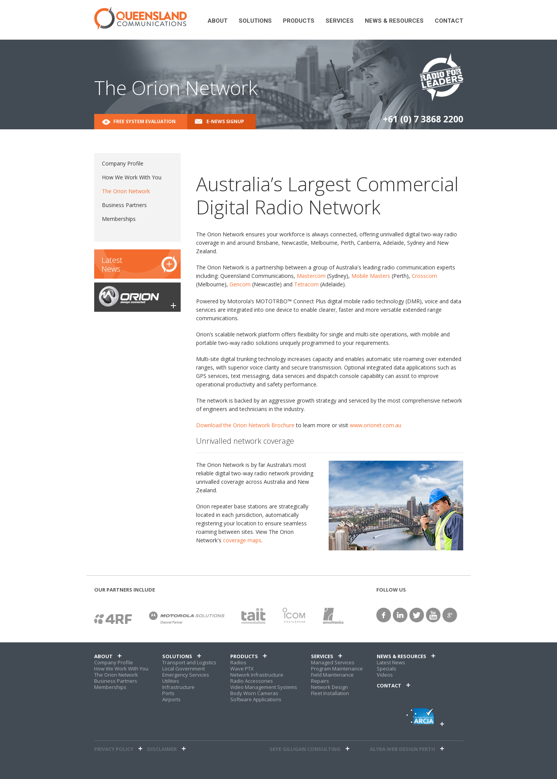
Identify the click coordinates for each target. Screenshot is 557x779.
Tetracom (306, 284)
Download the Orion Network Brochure (245, 425)
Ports (168, 693)
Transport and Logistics (189, 662)
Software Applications (255, 699)
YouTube (433, 615)
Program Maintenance (337, 668)
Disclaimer (162, 749)
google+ (449, 615)
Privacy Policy (113, 749)
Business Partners (124, 205)
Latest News (391, 662)
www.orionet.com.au (375, 425)
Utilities (170, 680)
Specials (386, 668)
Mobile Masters (370, 275)
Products (298, 21)
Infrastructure (178, 687)
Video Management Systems (263, 687)
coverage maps (242, 540)
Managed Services (332, 662)
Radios (238, 662)
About (218, 21)
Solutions (255, 21)
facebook (383, 615)
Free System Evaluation (144, 121)
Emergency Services (185, 674)
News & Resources (394, 21)
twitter (416, 615)
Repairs (320, 680)
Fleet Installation (330, 693)
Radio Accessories (251, 680)
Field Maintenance (332, 674)
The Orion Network (126, 191)
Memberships (119, 218)
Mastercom (311, 275)
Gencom (240, 284)
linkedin (400, 615)
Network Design (329, 687)
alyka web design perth (402, 749)
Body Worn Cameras (254, 693)
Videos (385, 674)
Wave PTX (242, 668)
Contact (449, 21)
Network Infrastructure (256, 674)
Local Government (183, 668)
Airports (171, 699)
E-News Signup (225, 121)
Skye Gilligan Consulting (305, 749)
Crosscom (424, 275)
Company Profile (122, 163)
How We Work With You (131, 177)
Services (340, 21)
